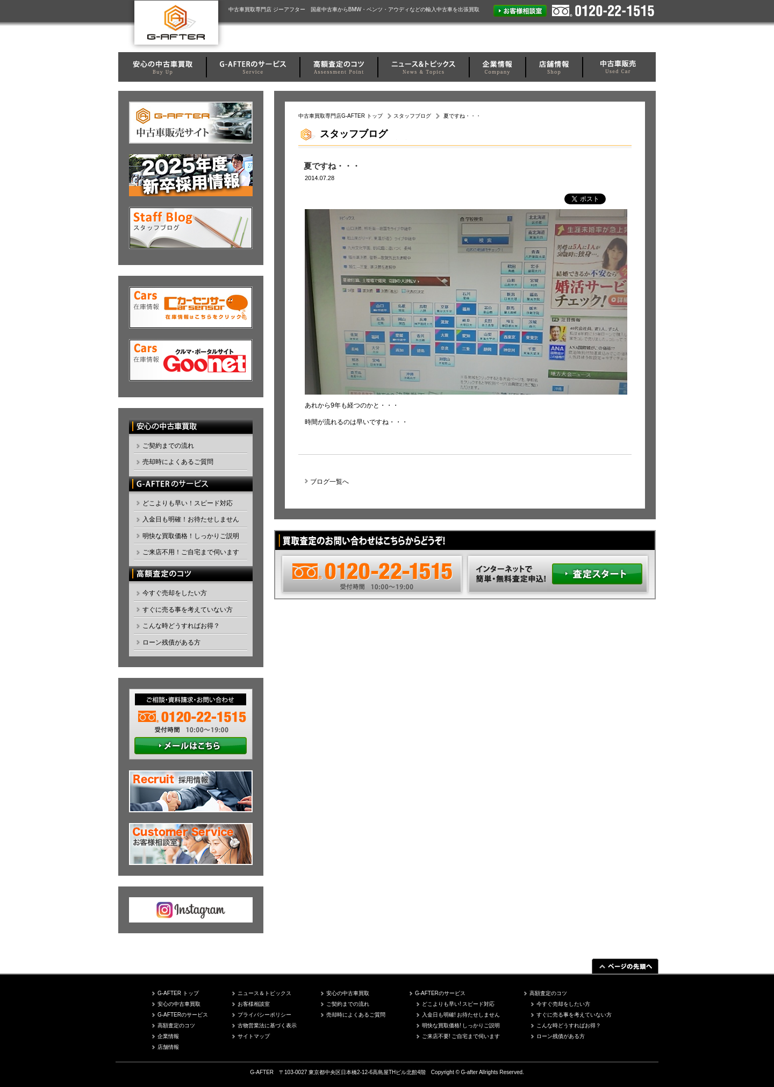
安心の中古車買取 (178, 1004)
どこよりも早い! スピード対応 (458, 1004)
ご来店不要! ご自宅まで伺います (461, 1036)
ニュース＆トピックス (264, 993)
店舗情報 (168, 1047)
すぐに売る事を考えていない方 (187, 609)
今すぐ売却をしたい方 (174, 593)
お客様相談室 (254, 1004)
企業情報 (168, 1036)
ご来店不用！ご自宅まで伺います (190, 552)
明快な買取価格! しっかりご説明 (461, 1025)
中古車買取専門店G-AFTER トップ (340, 116)
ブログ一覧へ (329, 481)
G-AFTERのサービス (182, 1015)
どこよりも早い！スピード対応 (187, 503)
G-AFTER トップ (178, 993)
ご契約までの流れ (168, 445)
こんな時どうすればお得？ (181, 626)
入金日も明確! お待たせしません (461, 1015)
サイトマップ (254, 1036)
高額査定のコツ (176, 1025)
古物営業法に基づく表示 (267, 1025)
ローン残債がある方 (171, 642)
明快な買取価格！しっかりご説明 (190, 536)
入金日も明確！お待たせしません (190, 519)
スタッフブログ (412, 116)
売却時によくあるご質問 (177, 462)
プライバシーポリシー (264, 1015)
